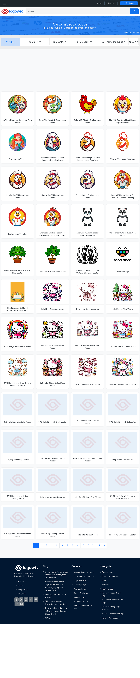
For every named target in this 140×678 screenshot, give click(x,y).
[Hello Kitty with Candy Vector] (52, 485)
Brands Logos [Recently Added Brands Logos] (107, 572)
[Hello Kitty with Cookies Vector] (122, 522)
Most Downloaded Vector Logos (112, 601)
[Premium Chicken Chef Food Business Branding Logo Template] (52, 146)
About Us (20, 581)
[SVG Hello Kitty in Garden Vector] (122, 334)
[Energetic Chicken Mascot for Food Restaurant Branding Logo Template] (52, 221)
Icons (104, 580)
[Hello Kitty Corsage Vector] (87, 296)
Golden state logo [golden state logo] (81, 601)
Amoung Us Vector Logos (84, 572)
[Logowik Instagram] (26, 600)
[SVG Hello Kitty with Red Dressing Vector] (17, 485)
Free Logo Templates (110, 576)
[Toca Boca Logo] (122, 259)
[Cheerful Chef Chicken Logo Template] (87, 184)
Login (99, 3)
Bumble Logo (79, 597)
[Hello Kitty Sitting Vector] (87, 522)
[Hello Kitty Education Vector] (52, 296)
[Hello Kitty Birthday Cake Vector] (87, 485)
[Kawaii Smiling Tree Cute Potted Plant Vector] (17, 259)
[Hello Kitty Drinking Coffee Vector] (52, 522)
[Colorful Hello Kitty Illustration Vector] (52, 447)
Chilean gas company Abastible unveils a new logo (56, 602)
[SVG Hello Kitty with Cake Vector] (17, 409)
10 (83, 545)
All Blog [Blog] (48, 618)
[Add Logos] (129, 3)
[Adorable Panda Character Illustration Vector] (87, 221)
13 (99, 545)
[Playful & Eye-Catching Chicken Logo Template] (122, 109)
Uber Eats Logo (80, 589)
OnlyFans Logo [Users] (80, 580)
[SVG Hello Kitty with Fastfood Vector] (52, 372)
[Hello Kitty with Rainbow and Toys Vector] (87, 447)
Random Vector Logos (111, 618)
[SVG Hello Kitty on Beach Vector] (122, 372)
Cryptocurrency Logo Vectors (111, 607)
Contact (19, 585)
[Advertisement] (70, 70)
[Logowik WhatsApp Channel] (21, 604)
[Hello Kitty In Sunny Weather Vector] (52, 334)
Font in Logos (107, 589)
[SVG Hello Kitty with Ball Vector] (122, 409)
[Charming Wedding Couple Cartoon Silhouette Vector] (87, 259)
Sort (132, 42)
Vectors (105, 585)
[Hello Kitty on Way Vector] (122, 296)
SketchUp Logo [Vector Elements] (80, 585)
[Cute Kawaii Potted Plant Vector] (52, 259)
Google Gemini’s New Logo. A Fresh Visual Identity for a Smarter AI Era (56, 575)
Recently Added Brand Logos (111, 594)
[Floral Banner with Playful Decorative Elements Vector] (17, 296)
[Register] (111, 3)
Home (126, 32)
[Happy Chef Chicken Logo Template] (52, 184)
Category (83, 42)
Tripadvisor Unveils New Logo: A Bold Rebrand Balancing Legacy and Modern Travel (54, 586)
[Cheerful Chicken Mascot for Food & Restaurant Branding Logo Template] (122, 184)
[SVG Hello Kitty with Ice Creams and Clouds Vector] (17, 372)
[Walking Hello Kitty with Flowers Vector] (17, 522)
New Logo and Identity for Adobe (55, 595)
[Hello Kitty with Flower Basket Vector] (87, 334)
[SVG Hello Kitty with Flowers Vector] (87, 409)
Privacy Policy (22, 589)
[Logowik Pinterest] (31, 600)
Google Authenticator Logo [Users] (85, 576)
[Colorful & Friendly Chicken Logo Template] (87, 109)
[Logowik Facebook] (16, 600)
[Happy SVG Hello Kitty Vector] (87, 372)
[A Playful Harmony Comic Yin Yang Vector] (17, 109)
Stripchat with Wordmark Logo (84, 606)
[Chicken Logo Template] (17, 221)
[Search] (78, 11)
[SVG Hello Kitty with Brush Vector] (52, 409)
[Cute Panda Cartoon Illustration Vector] (122, 221)
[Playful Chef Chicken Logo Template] (17, 184)
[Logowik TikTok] (17, 604)
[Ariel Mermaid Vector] (17, 146)
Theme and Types (112, 42)
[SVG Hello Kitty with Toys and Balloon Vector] (122, 485)
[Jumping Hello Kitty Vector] (17, 447)
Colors (33, 42)
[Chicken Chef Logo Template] (122, 146)
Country (58, 42)
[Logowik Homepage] (12, 11)
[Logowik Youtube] (36, 600)
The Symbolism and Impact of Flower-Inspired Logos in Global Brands (56, 611)
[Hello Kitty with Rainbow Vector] (17, 334)
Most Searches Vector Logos (113, 614)
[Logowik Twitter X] (21, 600)
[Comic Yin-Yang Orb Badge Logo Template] (52, 109)
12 (93, 545)
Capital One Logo (81, 593)
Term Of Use (21, 594)
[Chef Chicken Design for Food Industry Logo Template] (87, 146)
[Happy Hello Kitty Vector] (122, 447)
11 (88, 545)
